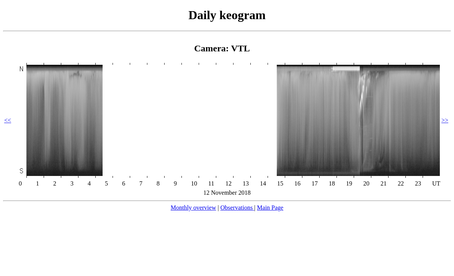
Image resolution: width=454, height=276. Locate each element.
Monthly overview (193, 207)
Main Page (270, 207)
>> (444, 120)
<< (7, 120)
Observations (237, 207)
